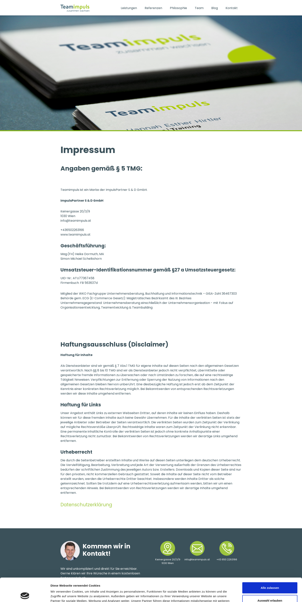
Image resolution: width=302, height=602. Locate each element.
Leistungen (129, 8)
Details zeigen (205, 594)
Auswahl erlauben (270, 576)
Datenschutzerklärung (86, 504)
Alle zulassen (270, 564)
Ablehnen (269, 589)
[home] (88, 8)
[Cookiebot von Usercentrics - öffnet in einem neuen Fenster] (25, 594)
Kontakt (232, 8)
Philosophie (178, 8)
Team (199, 8)
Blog (214, 8)
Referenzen (153, 8)
